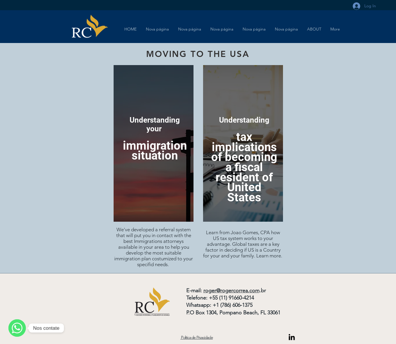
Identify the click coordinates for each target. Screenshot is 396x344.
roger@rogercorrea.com (231, 290)
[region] (153, 143)
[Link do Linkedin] (291, 337)
